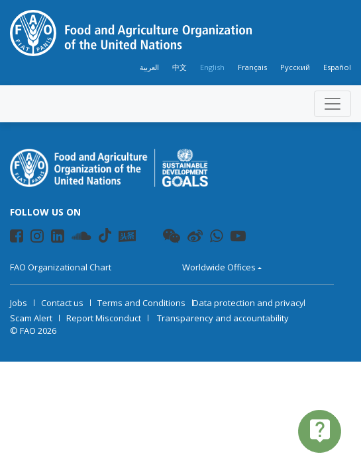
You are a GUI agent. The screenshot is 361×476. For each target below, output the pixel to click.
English (212, 67)
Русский (295, 67)
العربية (149, 67)
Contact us (62, 303)
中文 (179, 67)
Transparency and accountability (223, 318)
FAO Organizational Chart (60, 267)
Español (337, 67)
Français (252, 67)
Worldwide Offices (219, 267)
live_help (320, 430)
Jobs (18, 303)
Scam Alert (31, 318)
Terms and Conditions (141, 303)
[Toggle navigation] (332, 104)
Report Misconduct (103, 318)
